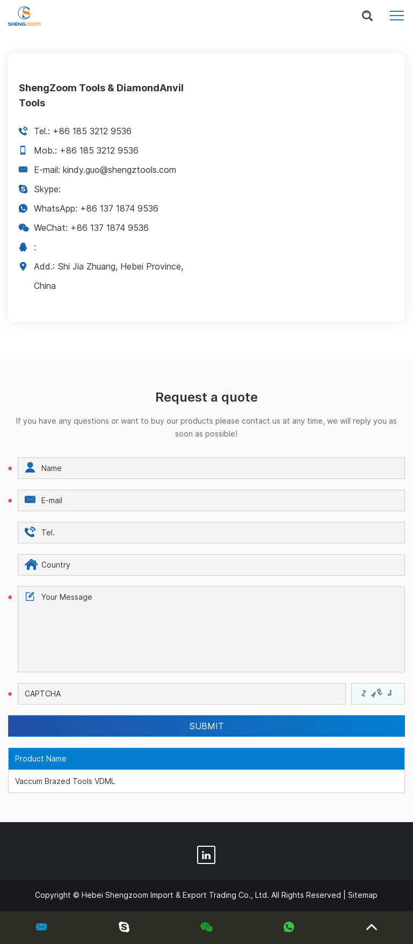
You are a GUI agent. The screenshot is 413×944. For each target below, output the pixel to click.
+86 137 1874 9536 (119, 208)
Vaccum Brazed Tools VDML (65, 781)
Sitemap (363, 894)
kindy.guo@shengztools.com (119, 169)
